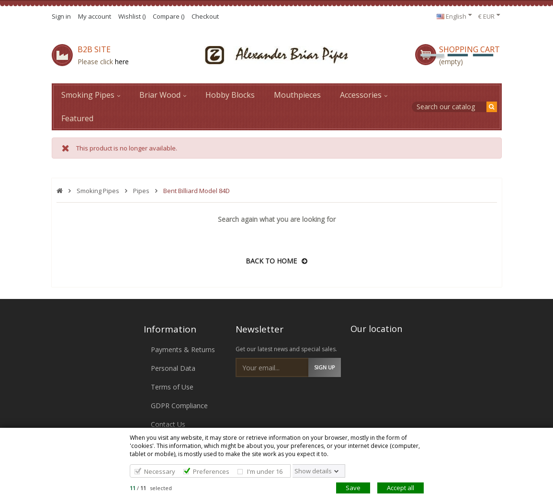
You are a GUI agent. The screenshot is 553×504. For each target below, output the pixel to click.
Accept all (400, 487)
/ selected (151, 488)
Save (353, 487)
